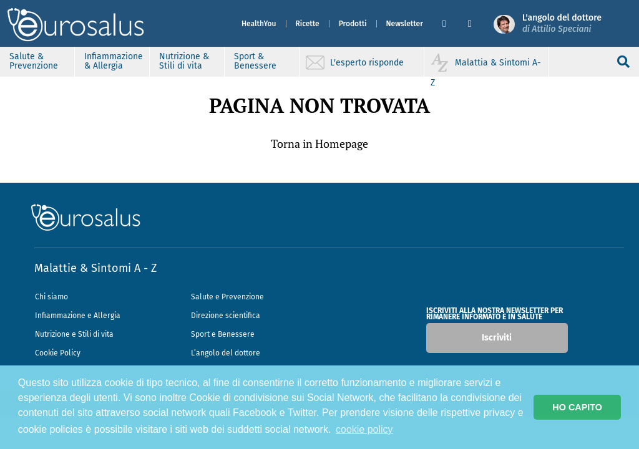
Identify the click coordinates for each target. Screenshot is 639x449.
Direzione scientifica (225, 315)
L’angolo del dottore (225, 353)
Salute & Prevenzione (33, 61)
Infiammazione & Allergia (113, 61)
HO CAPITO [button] (577, 407)
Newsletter (404, 23)
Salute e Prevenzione (227, 296)
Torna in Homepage (319, 143)
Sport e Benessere (223, 334)
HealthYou (258, 23)
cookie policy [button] (364, 429)
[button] (450, 23)
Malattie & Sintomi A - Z (95, 268)
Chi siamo (51, 296)
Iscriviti (497, 337)
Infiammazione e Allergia (77, 315)
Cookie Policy (57, 353)
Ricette (308, 23)
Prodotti (353, 23)
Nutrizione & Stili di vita (184, 61)
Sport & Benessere (255, 61)
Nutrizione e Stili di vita (74, 334)
